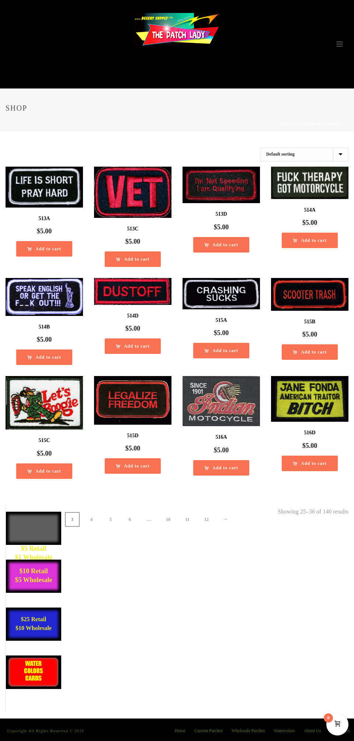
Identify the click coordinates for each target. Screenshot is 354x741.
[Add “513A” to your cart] (44, 249)
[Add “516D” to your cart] (310, 463)
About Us (312, 730)
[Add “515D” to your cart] (133, 466)
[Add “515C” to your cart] (44, 471)
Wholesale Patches (248, 730)
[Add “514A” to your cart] (310, 240)
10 (168, 519)
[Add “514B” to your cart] (44, 357)
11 (187, 519)
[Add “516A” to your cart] (221, 468)
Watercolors (284, 730)
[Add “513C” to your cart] (133, 259)
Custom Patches (208, 730)
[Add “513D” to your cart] (221, 245)
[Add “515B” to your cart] (310, 352)
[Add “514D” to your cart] (133, 346)
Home (286, 124)
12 (206, 519)
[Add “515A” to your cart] (221, 350)
